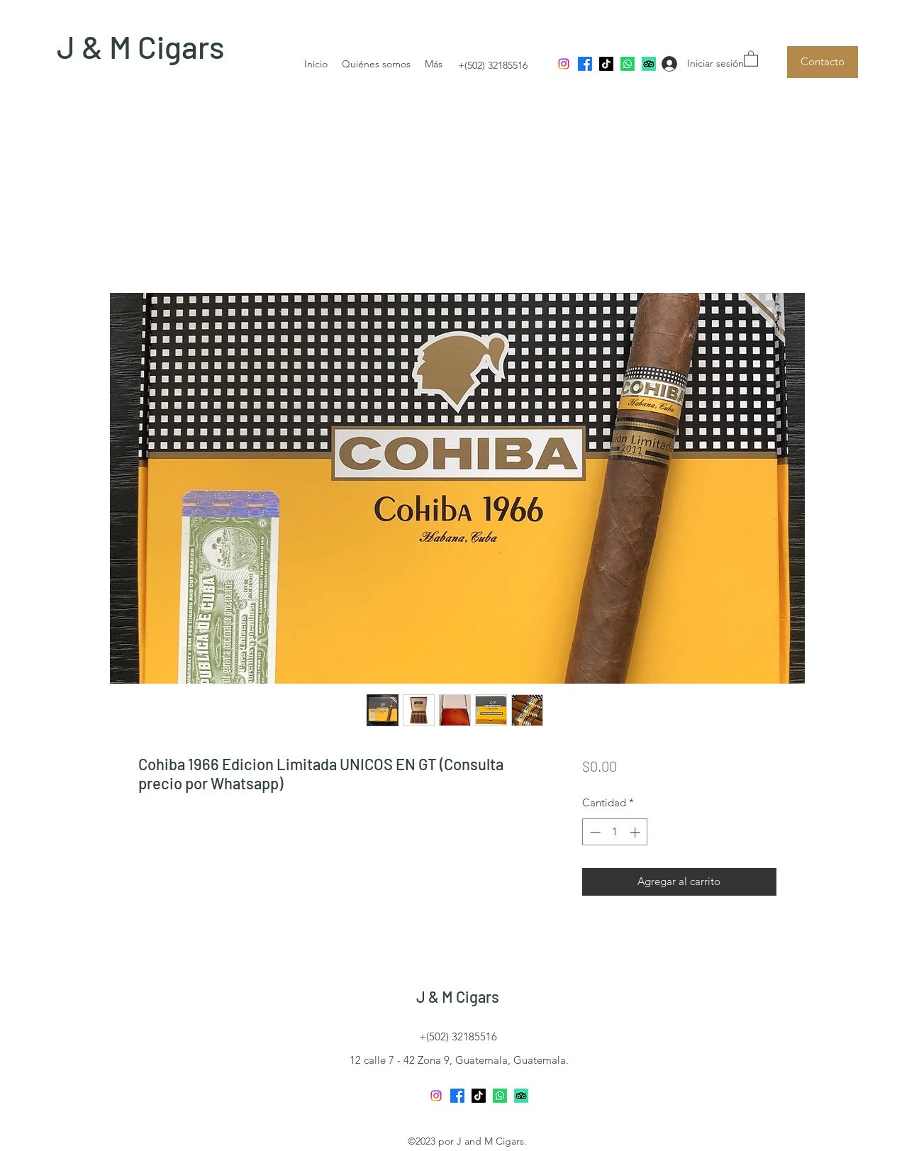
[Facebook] (585, 64)
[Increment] (636, 832)
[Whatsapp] (627, 64)
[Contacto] (822, 62)
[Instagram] (564, 64)
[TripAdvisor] (649, 64)
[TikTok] (606, 64)
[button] (751, 58)
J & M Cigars (140, 46)
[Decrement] (593, 832)
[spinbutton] (615, 832)
